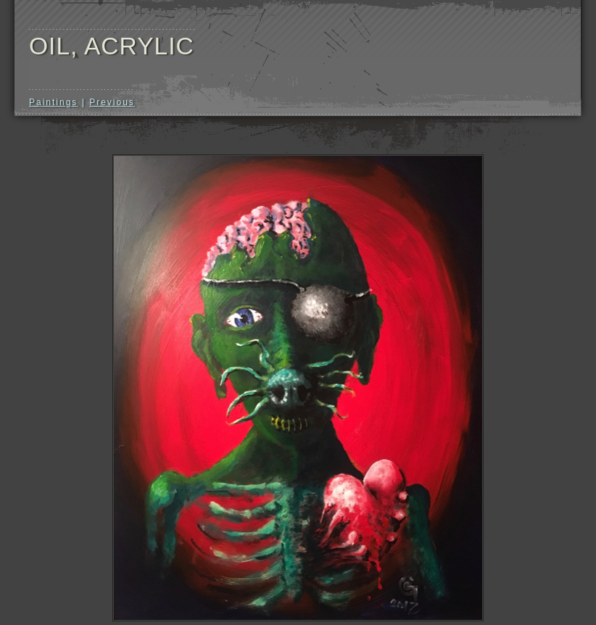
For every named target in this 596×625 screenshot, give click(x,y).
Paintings (53, 102)
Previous (112, 102)
